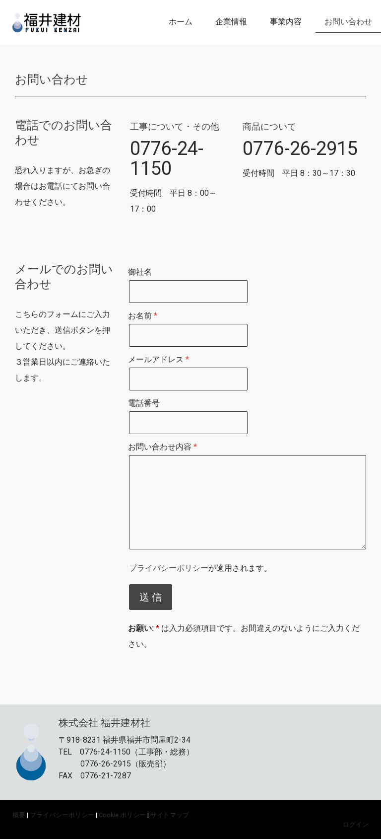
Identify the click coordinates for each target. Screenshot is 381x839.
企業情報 (231, 21)
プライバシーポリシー (168, 568)
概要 (18, 815)
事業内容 (286, 21)
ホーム (180, 21)
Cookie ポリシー (122, 815)
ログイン (356, 824)
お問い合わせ (348, 21)
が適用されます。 (200, 568)
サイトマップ (169, 815)
